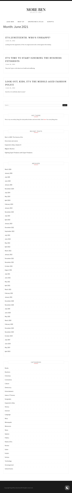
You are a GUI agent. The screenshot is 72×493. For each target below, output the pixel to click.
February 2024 (9, 204)
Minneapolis (8, 422)
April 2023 (7, 220)
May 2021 (7, 282)
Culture (7, 383)
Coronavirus (8, 380)
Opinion (7, 434)
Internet (7, 411)
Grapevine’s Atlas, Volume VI (13, 145)
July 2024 (7, 192)
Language (8, 414)
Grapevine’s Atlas (36, 21)
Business (7, 372)
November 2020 (9, 305)
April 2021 (7, 285)
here (45, 119)
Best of (21, 21)
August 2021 (8, 270)
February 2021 (9, 293)
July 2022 (7, 235)
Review (7, 445)
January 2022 (8, 254)
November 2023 (9, 212)
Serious (7, 457)
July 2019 (7, 340)
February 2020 (9, 324)
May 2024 (7, 196)
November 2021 (9, 262)
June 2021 (8, 278)
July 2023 (7, 216)
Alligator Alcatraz (10, 149)
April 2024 (7, 200)
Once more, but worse (11, 141)
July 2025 (7, 177)
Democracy (8, 387)
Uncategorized (9, 465)
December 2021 (9, 258)
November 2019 (9, 332)
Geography (8, 399)
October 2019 (9, 336)
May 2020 (7, 316)
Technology (8, 461)
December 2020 (9, 301)
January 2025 (8, 185)
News (6, 430)
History (7, 407)
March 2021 (8, 289)
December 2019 (9, 328)
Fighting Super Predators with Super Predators (18, 153)
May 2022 (7, 243)
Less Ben (10, 21)
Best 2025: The (14, 137)
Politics (7, 438)
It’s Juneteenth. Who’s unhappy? (27, 37)
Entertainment (9, 391)
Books (7, 368)
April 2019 (7, 351)
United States (9, 469)
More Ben (36, 9)
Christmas (8, 376)
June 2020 (8, 313)
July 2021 (7, 274)
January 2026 (8, 173)
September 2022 (9, 231)
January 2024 (8, 208)
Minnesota (8, 426)
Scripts (50, 21)
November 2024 (9, 189)
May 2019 (7, 347)
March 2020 (8, 320)
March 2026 (8, 169)
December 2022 (9, 227)
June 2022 (8, 239)
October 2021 (9, 266)
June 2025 (8, 181)
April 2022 (7, 247)
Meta (6, 418)
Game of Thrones (10, 395)
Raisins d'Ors (8, 442)
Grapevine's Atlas (10, 403)
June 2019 (8, 344)
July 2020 (7, 309)
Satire (6, 449)
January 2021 (8, 297)
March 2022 (8, 251)
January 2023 (8, 223)
